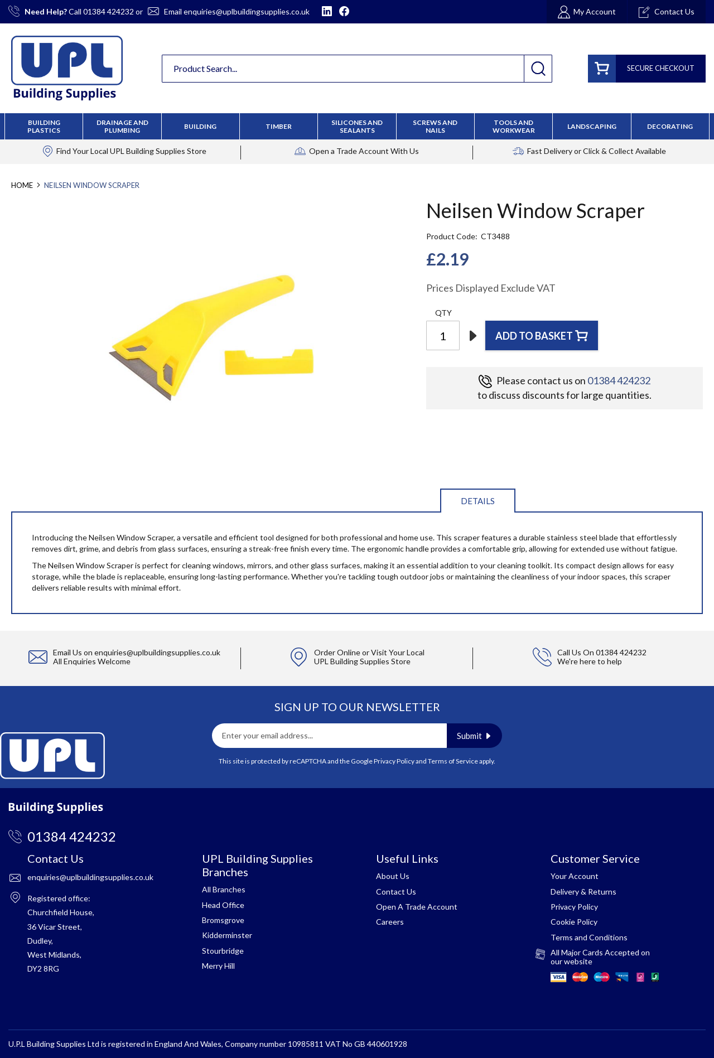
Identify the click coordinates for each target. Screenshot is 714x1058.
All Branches (223, 889)
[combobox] (357, 69)
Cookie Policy (574, 921)
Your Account (575, 876)
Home (22, 185)
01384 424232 (108, 11)
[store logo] (67, 68)
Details (478, 501)
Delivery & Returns (583, 891)
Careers (390, 921)
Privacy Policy (394, 761)
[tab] (478, 500)
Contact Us (396, 891)
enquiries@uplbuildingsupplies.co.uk (247, 11)
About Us (392, 876)
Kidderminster (227, 935)
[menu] (357, 126)
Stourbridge (223, 950)
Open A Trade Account (416, 906)
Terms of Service (453, 761)
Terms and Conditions (589, 937)
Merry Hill (218, 965)
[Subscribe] (474, 735)
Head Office (223, 905)
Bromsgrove (223, 920)
